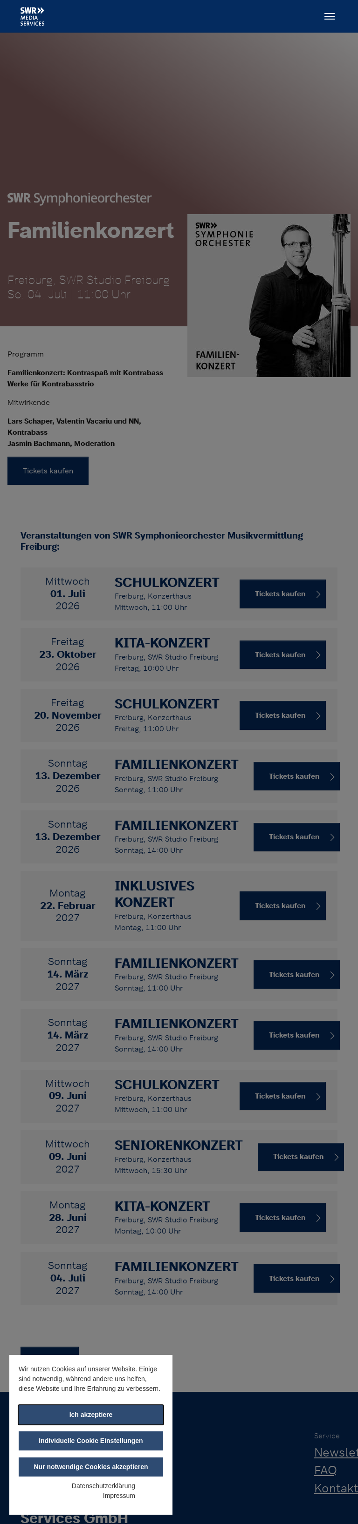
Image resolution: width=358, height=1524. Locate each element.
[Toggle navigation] (329, 16)
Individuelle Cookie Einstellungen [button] (91, 1440)
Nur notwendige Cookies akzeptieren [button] (91, 1466)
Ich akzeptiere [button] (91, 1414)
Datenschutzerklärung (103, 1486)
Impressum (119, 1495)
